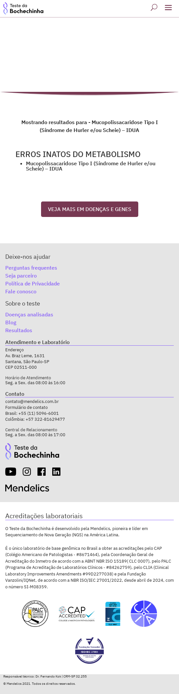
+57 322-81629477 (45, 419)
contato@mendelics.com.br (32, 401)
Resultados (18, 330)
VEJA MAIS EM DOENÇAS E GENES (89, 209)
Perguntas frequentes (31, 267)
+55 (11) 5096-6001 (38, 413)
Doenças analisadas (29, 314)
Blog (10, 322)
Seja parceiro (21, 275)
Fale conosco (20, 291)
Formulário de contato (26, 407)
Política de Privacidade (32, 283)
